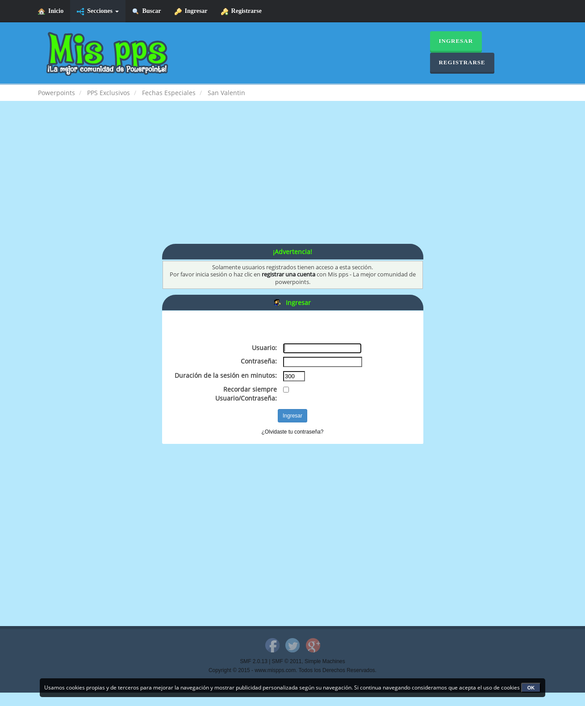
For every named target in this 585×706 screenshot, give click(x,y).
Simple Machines (325, 661)
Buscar (146, 11)
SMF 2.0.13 (253, 661)
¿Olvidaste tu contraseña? (293, 432)
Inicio (50, 11)
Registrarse (241, 11)
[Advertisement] (292, 181)
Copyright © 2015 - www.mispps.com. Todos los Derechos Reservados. (292, 670)
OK (531, 687)
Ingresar (191, 11)
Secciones (97, 11)
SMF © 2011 (287, 661)
